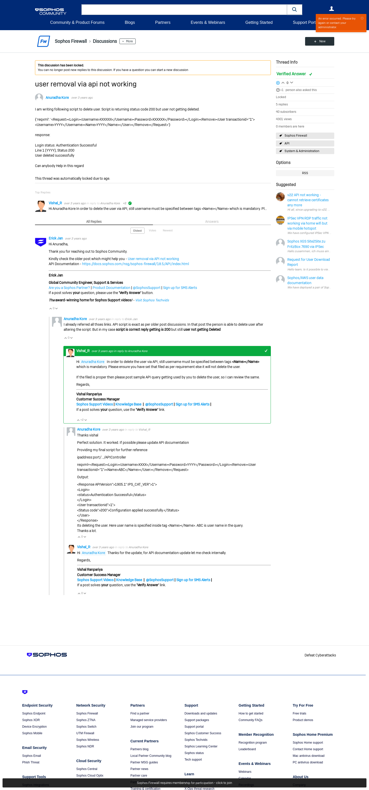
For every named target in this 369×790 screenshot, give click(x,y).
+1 (282, 90)
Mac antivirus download (308, 756)
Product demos (303, 720)
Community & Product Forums (77, 22)
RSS (305, 173)
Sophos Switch (86, 726)
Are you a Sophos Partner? (69, 287)
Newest (168, 230)
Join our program (141, 726)
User (331, 8)
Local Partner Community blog (150, 756)
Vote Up (51, 308)
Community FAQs (250, 720)
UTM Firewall (85, 733)
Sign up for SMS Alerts (180, 287)
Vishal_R (56, 203)
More (129, 41)
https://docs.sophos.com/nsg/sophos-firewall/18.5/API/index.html (135, 264)
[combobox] (184, 10)
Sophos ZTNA (85, 720)
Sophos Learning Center (200, 746)
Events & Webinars (208, 22)
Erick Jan (56, 238)
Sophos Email (31, 756)
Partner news (139, 769)
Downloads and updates (200, 713)
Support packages (196, 720)
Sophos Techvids (195, 740)
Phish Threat (31, 762)
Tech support (193, 759)
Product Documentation (111, 287)
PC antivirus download (308, 762)
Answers (212, 221)
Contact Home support (308, 749)
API (287, 143)
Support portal (193, 726)
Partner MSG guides (144, 762)
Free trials (299, 713)
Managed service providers (148, 720)
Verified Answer (291, 74)
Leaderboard (247, 749)
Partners (162, 22)
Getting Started (259, 22)
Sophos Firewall (296, 136)
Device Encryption (34, 726)
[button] (294, 9)
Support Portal (306, 22)
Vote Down (57, 308)
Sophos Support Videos (94, 404)
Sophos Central (86, 769)
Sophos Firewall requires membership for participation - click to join (184, 783)
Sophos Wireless (87, 740)
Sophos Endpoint (33, 713)
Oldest (137, 230)
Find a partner (139, 713)
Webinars (245, 772)
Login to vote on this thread (283, 82)
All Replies (94, 221)
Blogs (130, 22)
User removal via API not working (153, 258)
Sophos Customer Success (202, 733)
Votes (152, 230)
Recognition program (253, 742)
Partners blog (139, 749)
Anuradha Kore (57, 98)
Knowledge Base (128, 404)
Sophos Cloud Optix (89, 775)
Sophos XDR (31, 720)
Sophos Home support (308, 742)
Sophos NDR (85, 746)
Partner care (138, 775)
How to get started (251, 713)
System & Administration (302, 151)
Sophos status (194, 753)
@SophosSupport (147, 287)
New (322, 41)
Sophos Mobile (32, 733)
